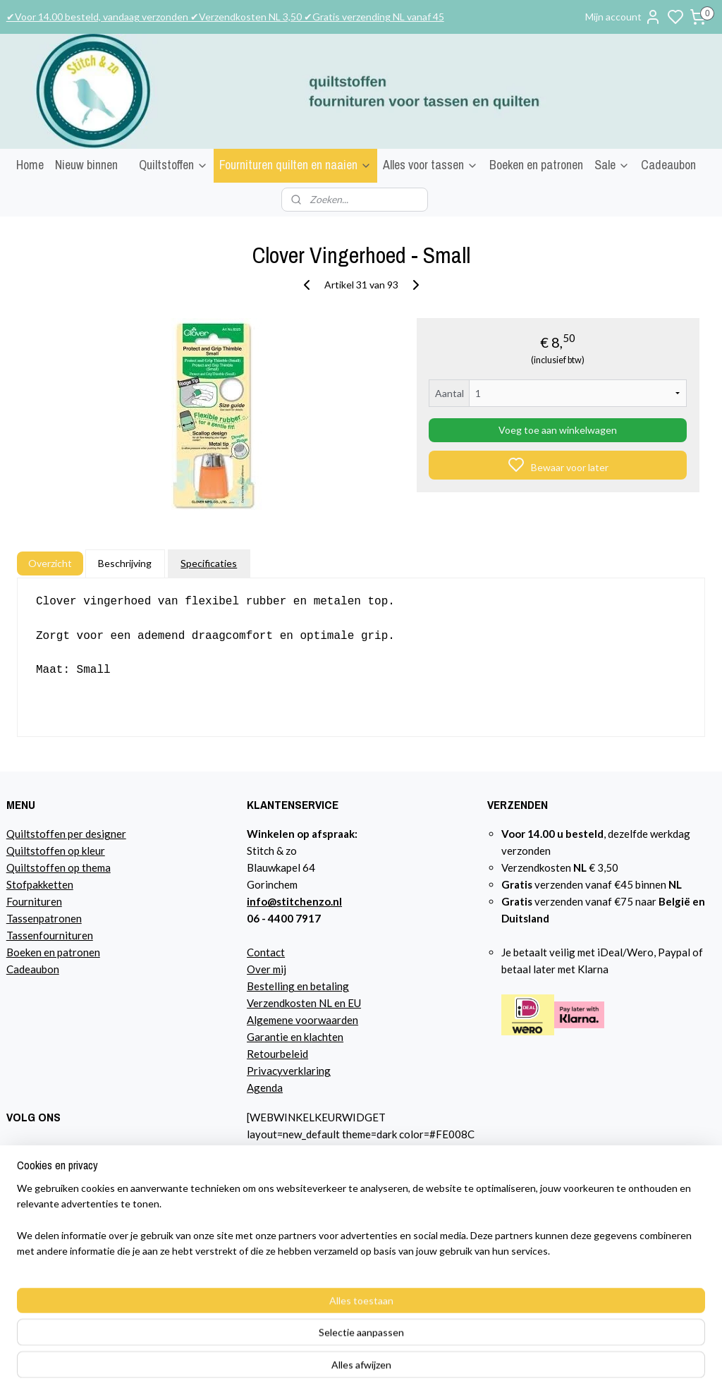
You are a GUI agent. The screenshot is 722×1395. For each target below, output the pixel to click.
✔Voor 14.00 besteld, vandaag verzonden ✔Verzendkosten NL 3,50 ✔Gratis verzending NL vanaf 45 (225, 17)
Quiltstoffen (173, 164)
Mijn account (623, 16)
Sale (612, 164)
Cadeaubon (668, 164)
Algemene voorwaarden (302, 1019)
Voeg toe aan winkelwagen (557, 430)
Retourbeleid (277, 1053)
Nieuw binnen (86, 164)
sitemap (491, 1369)
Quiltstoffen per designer (66, 833)
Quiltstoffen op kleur (55, 850)
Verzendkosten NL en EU (304, 1003)
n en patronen (68, 952)
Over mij (266, 969)
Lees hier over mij (47, 1233)
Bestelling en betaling (298, 986)
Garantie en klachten (295, 1036)
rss (516, 1369)
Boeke (21, 952)
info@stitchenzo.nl (294, 901)
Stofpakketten (39, 884)
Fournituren (34, 901)
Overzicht (50, 563)
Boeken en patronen (536, 164)
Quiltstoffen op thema (58, 867)
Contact (266, 952)
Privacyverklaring (289, 1070)
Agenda (265, 1087)
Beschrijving (125, 563)
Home (30, 164)
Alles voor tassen (430, 164)
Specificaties (208, 563)
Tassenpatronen (44, 918)
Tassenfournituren (49, 935)
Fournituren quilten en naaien (295, 164)
